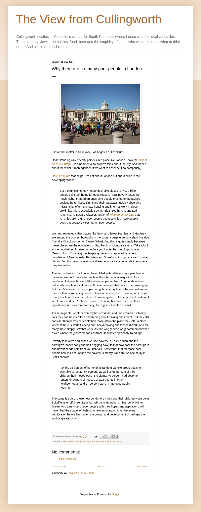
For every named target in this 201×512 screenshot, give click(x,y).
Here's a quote (61, 176)
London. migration (105, 441)
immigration (89, 441)
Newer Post (59, 466)
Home (101, 466)
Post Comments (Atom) (81, 472)
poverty (120, 441)
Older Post (142, 466)
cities (64, 441)
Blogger (116, 494)
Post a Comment (66, 458)
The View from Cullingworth (89, 19)
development (74, 441)
